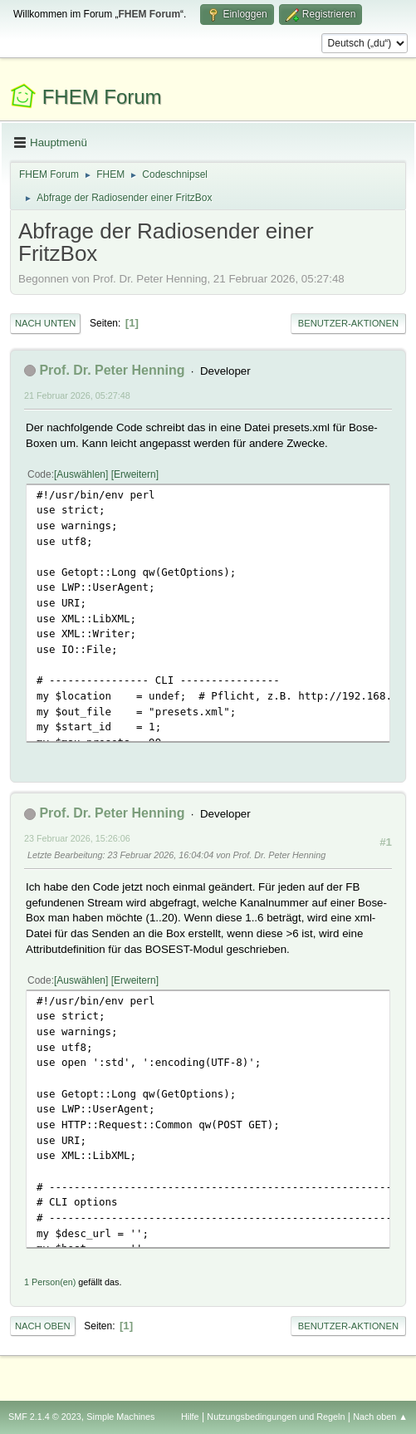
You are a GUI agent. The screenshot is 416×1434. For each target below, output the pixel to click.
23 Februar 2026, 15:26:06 (77, 838)
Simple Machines (120, 1417)
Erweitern (135, 474)
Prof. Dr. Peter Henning (111, 370)
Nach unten (45, 323)
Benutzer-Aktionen (348, 323)
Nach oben (43, 1326)
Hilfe (190, 1417)
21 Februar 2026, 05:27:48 (77, 395)
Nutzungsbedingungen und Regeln (276, 1417)
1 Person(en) (50, 1282)
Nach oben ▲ (380, 1417)
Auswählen (80, 474)
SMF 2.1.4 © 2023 (44, 1417)
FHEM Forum (102, 97)
